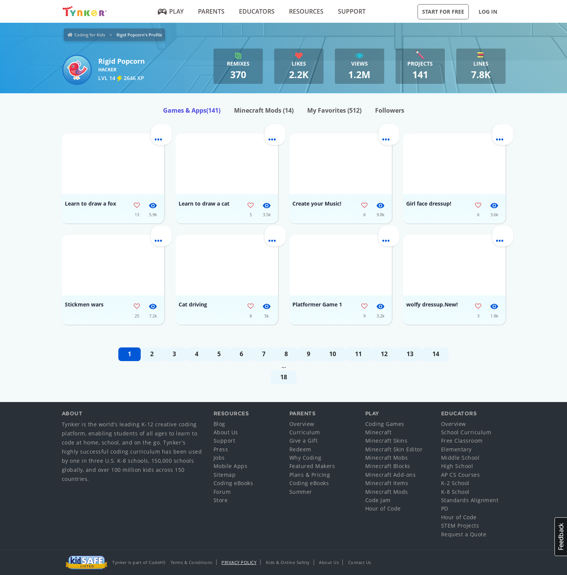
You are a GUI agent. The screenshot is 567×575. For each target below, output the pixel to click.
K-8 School (455, 491)
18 (283, 377)
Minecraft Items (386, 483)
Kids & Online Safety (288, 562)
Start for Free (443, 11)
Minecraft (378, 432)
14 (435, 354)
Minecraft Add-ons (390, 474)
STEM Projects (460, 525)
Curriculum (304, 432)
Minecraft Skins (386, 440)
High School (457, 466)
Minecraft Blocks (387, 466)
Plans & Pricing (309, 474)
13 (410, 354)
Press (221, 449)
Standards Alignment (470, 500)
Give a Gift (303, 440)
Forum (222, 491)
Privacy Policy (238, 562)
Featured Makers (312, 466)
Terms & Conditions (191, 562)
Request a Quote (464, 534)
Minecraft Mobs (386, 457)
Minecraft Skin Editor (394, 449)
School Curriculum (466, 432)
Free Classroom (462, 440)
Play (170, 11)
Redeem (300, 449)
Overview (301, 423)
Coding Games (384, 423)
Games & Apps (191, 110)
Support (352, 11)
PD (444, 508)
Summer (300, 491)
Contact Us (359, 562)
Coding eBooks (233, 483)
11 (358, 354)
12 (384, 354)
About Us (226, 432)
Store (221, 500)
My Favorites (334, 110)
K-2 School (455, 483)
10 (332, 354)
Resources (306, 11)
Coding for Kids (89, 35)
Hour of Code (383, 508)
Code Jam (378, 500)
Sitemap (225, 474)
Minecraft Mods (264, 110)
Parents (211, 11)
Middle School (460, 457)
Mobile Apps (231, 466)
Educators (257, 11)
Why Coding (305, 457)
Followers (389, 110)
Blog (219, 423)
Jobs (219, 457)
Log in (488, 11)
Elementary (456, 449)
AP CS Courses (460, 474)
